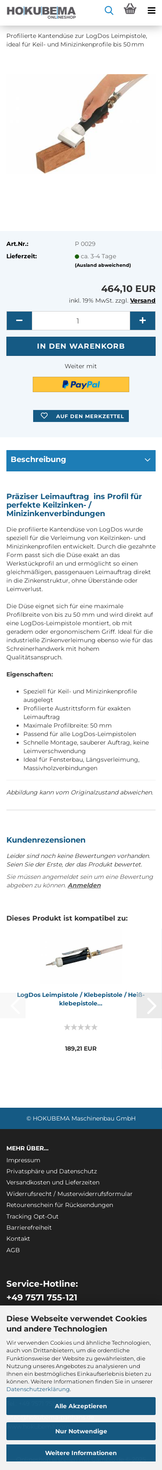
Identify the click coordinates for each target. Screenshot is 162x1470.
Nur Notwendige (81, 1431)
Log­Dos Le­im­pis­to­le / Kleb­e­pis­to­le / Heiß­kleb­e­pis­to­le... (81, 999)
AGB (13, 1250)
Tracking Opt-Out (32, 1216)
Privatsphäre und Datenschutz (51, 1171)
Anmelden (84, 885)
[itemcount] (81, 320)
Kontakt (18, 1238)
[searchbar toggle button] (108, 10)
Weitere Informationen (81, 1453)
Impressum (23, 1160)
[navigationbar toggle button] (151, 10)
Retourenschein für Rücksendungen (59, 1205)
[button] (19, 320)
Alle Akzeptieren (81, 1406)
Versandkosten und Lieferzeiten (52, 1182)
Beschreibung (38, 459)
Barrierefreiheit (29, 1227)
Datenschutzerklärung (38, 1389)
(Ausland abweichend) (103, 265)
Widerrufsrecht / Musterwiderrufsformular (69, 1194)
